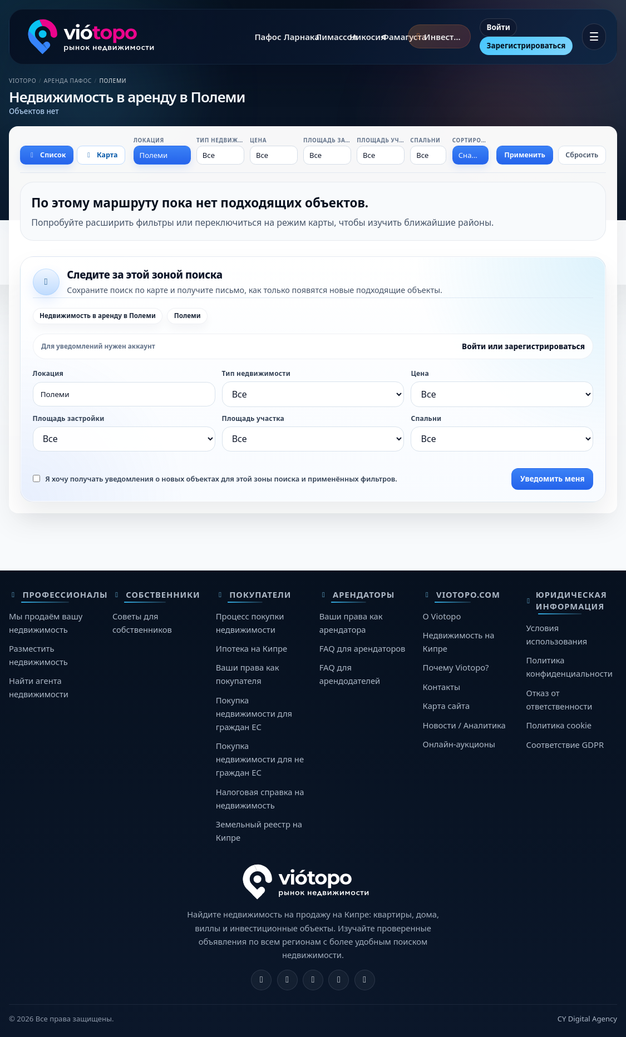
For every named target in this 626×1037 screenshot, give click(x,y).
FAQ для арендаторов (362, 648)
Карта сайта (446, 705)
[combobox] (162, 155)
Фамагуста (393, 36)
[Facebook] (261, 980)
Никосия (359, 36)
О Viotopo (442, 616)
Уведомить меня (552, 479)
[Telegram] (338, 980)
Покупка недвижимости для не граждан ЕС (260, 759)
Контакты (442, 686)
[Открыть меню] (594, 36)
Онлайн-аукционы (459, 744)
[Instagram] (287, 980)
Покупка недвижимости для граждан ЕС (254, 713)
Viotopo (22, 81)
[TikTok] (364, 980)
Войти (498, 27)
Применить (524, 155)
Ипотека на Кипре (251, 648)
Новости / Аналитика (464, 725)
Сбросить (581, 155)
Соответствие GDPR (565, 744)
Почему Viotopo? (456, 667)
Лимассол (326, 36)
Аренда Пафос (68, 81)
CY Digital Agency (587, 1019)
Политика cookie (559, 725)
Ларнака (293, 36)
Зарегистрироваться (526, 46)
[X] (313, 980)
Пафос (262, 36)
